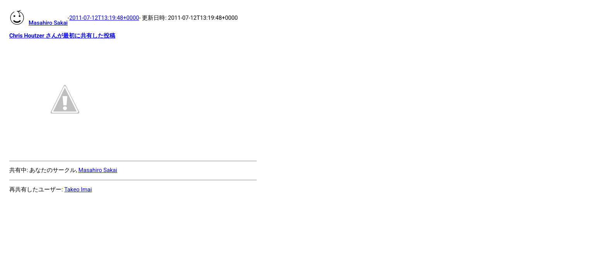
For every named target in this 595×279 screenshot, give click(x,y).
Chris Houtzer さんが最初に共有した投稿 (62, 35)
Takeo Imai (78, 189)
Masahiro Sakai (97, 170)
